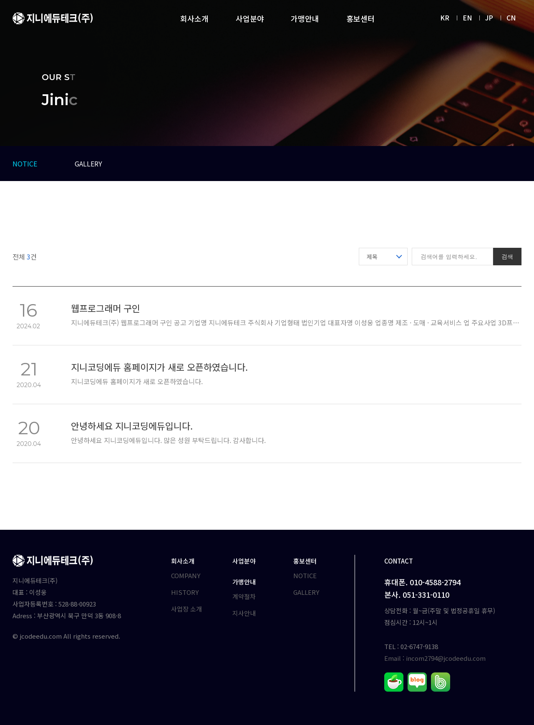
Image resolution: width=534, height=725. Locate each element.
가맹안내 (305, 18)
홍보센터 (360, 18)
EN (467, 18)
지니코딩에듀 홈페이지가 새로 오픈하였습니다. (159, 367)
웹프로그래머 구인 (105, 309)
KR (444, 18)
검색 (507, 256)
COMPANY (185, 575)
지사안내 (244, 613)
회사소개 (194, 18)
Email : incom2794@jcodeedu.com (435, 658)
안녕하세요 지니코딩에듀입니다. (132, 426)
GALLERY (88, 164)
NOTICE (25, 164)
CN (511, 18)
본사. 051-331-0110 (416, 594)
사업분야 (250, 18)
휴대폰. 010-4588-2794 (422, 581)
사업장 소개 (186, 608)
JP (489, 18)
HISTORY (185, 592)
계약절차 (244, 596)
